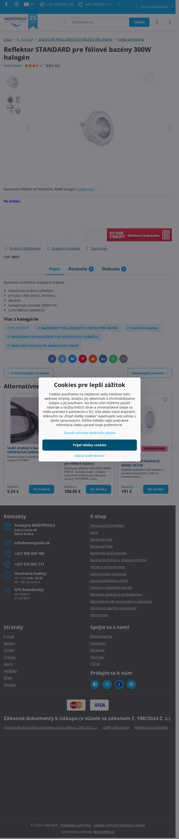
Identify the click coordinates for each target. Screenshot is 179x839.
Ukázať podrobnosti (89, 455)
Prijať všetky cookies (89, 445)
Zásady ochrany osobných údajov (89, 432)
